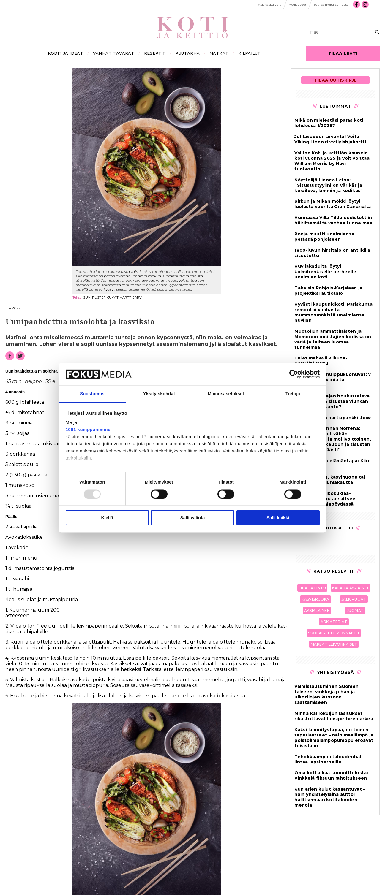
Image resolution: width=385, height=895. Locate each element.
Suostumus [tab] (92, 393)
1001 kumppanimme (88, 429)
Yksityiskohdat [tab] (159, 393)
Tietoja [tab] (292, 393)
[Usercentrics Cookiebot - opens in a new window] (294, 374)
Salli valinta (192, 517)
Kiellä (107, 517)
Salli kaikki (277, 517)
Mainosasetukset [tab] (226, 393)
